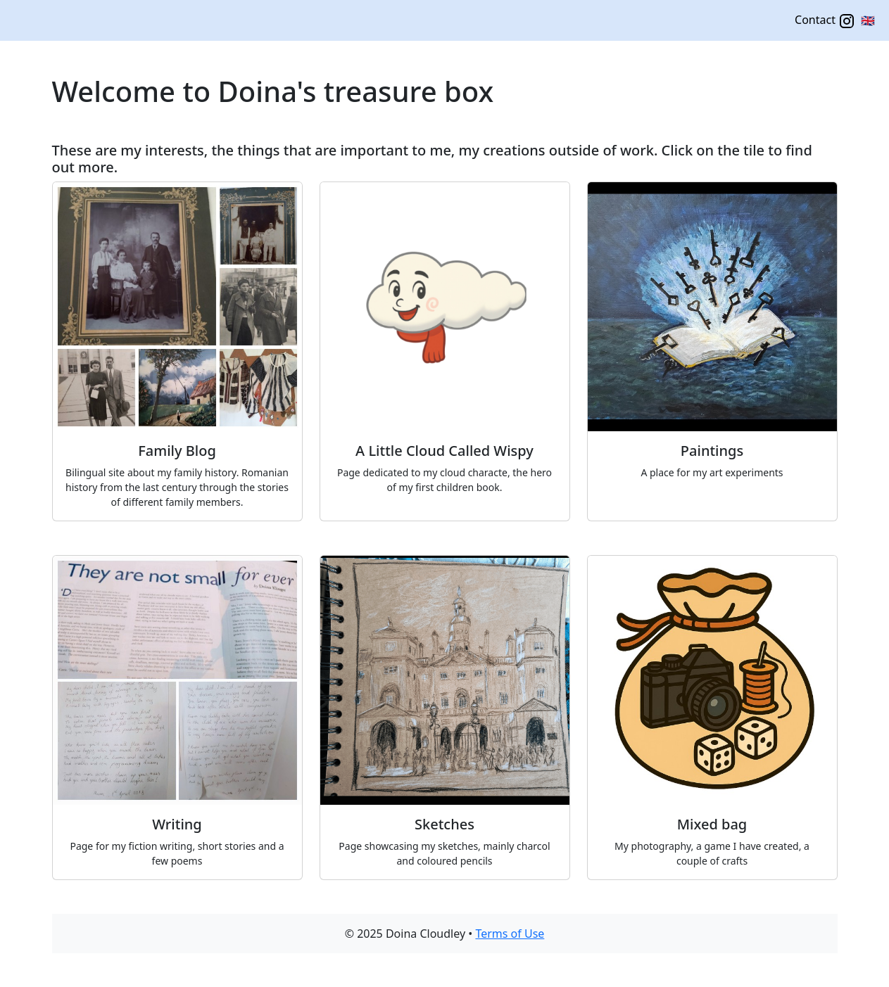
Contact (825, 21)
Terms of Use (509, 933)
